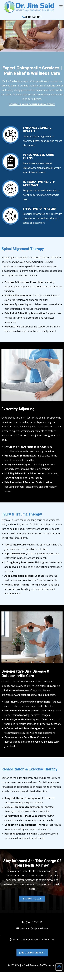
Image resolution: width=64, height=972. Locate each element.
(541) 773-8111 (32, 17)
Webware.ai (49, 965)
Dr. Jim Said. (22, 965)
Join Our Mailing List (32, 952)
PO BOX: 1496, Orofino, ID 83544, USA (33, 939)
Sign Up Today (32, 898)
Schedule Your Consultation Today (32, 104)
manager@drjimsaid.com (34, 928)
